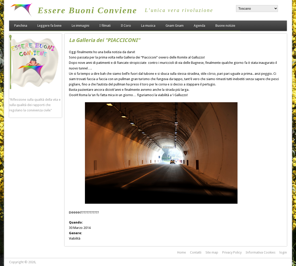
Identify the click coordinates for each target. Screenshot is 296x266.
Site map (211, 252)
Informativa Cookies (260, 252)
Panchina (20, 25)
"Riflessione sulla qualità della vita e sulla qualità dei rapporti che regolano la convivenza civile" (35, 105)
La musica (148, 25)
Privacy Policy (232, 252)
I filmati (105, 25)
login (283, 252)
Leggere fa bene (49, 25)
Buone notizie (225, 25)
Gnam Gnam (175, 25)
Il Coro (126, 25)
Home (181, 252)
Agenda (199, 25)
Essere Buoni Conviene (87, 10)
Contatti (195, 252)
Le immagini (80, 25)
